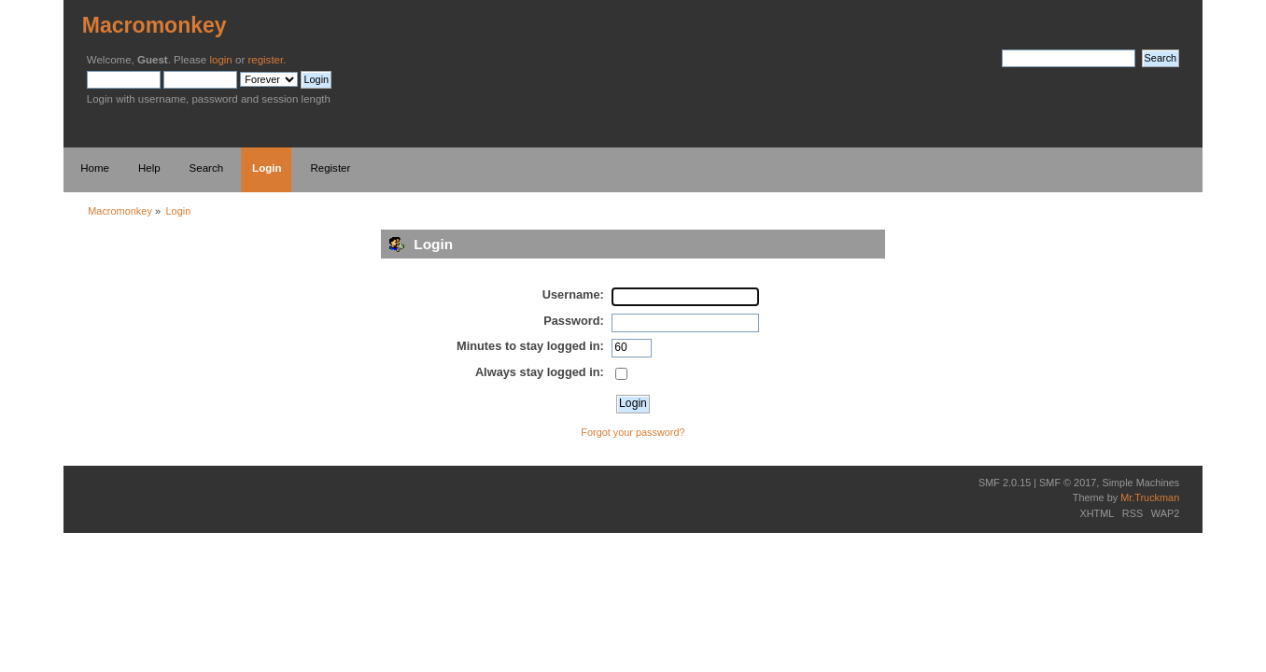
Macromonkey (154, 25)
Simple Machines (1140, 482)
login (220, 59)
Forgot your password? (632, 432)
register (265, 59)
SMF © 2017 (1067, 482)
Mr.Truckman (1149, 497)
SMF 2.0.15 (1004, 482)
